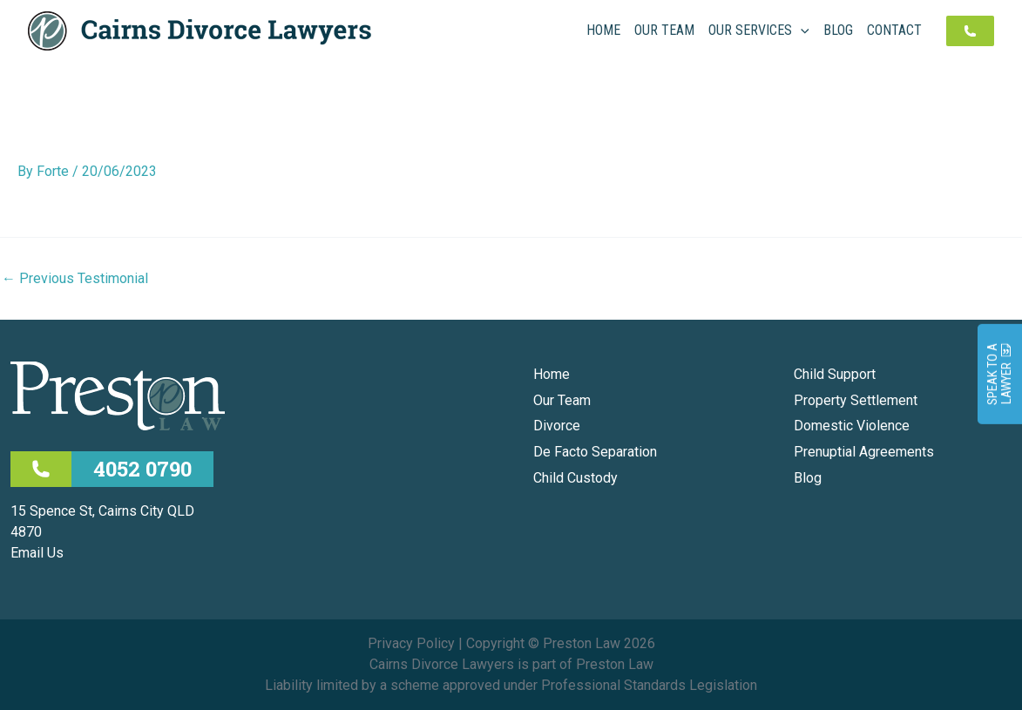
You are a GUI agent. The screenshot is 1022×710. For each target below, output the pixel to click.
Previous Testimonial (75, 279)
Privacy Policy (411, 643)
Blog (808, 478)
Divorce (556, 425)
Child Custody (575, 478)
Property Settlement (855, 400)
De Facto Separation (595, 451)
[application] (800, 30)
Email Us (37, 552)
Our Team (562, 400)
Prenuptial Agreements (864, 451)
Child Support (835, 374)
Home (551, 374)
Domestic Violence (852, 425)
